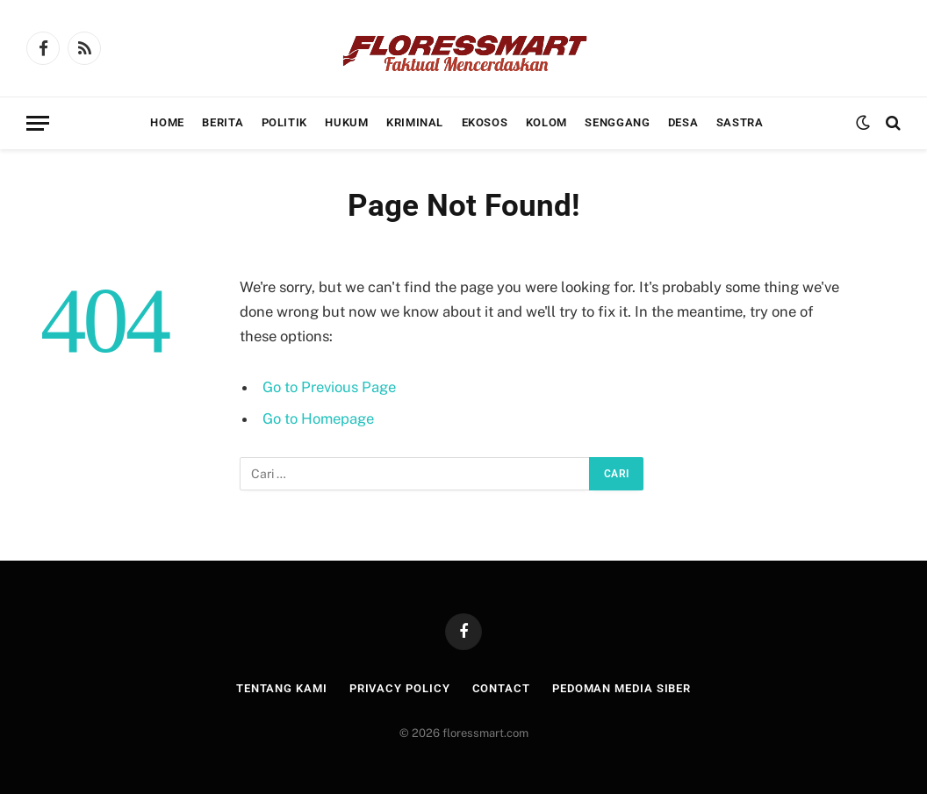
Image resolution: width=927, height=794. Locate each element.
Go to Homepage (318, 418)
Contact (501, 688)
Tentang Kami (281, 688)
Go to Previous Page (329, 387)
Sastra (740, 122)
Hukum (346, 122)
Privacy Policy (399, 688)
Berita (222, 122)
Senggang (617, 122)
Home (167, 122)
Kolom (546, 122)
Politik (284, 122)
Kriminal (414, 122)
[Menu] (37, 123)
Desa (683, 122)
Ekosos (485, 122)
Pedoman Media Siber (621, 688)
